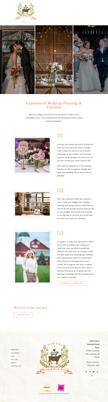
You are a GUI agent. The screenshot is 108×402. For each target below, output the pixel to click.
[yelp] (97, 372)
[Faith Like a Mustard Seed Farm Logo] (25, 2)
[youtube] (93, 372)
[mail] (91, 375)
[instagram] (90, 372)
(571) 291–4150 (93, 365)
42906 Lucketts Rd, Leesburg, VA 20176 (92, 354)
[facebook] (86, 372)
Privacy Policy (65, 393)
